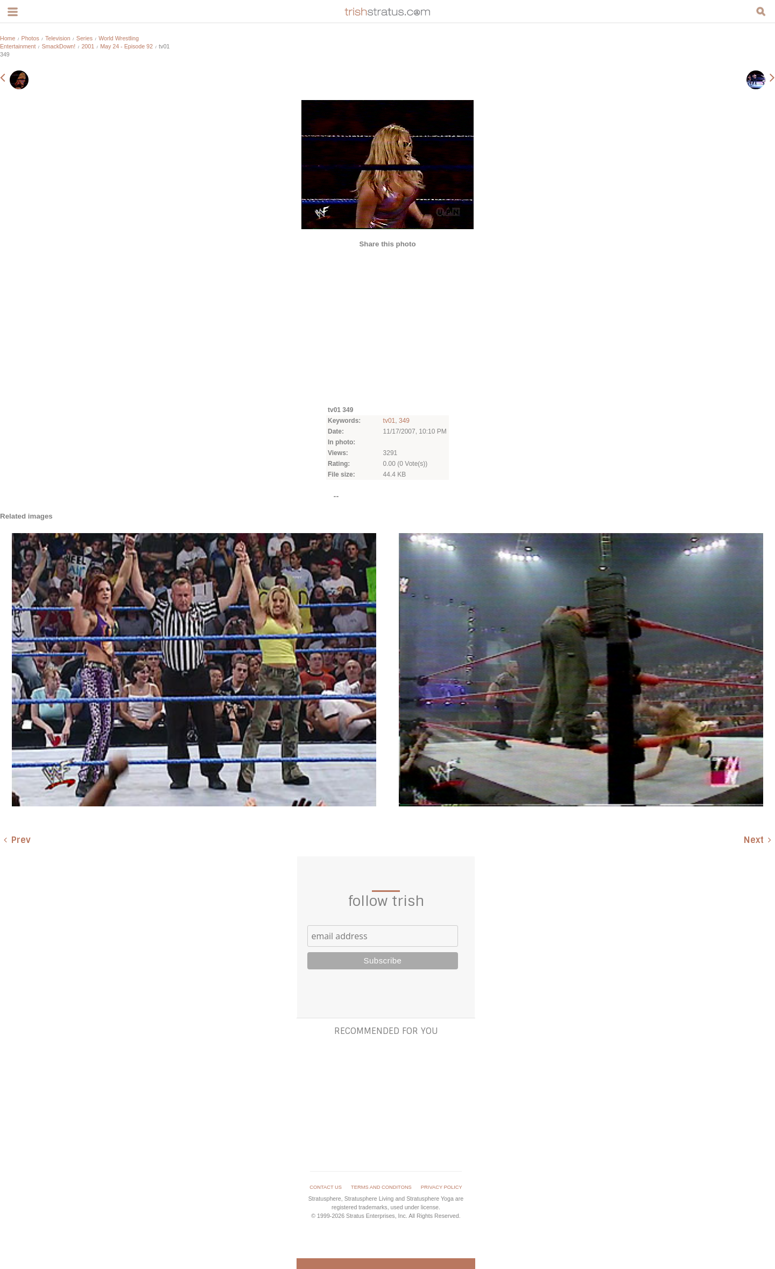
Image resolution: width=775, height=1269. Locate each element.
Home (7, 38)
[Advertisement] (387, 326)
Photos (30, 38)
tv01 (389, 420)
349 (404, 420)
